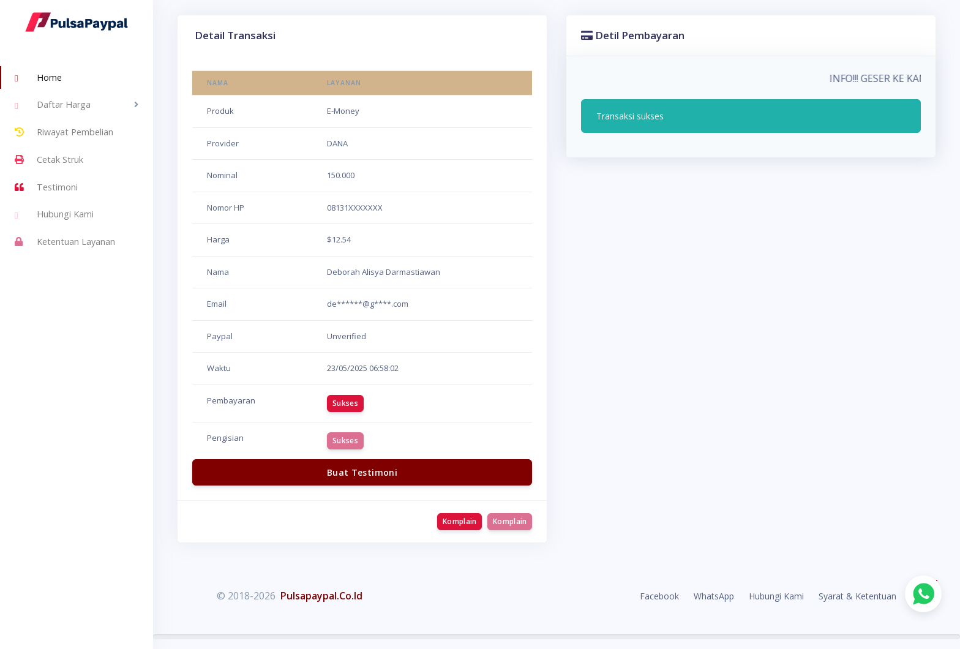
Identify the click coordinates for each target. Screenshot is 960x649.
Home (38, 78)
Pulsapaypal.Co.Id (321, 595)
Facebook (659, 596)
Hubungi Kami (54, 215)
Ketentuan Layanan (65, 241)
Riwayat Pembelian (64, 132)
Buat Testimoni (362, 472)
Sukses (345, 403)
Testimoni (46, 187)
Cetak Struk (49, 159)
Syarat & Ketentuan (857, 596)
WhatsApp (714, 596)
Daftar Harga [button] (53, 106)
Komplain (459, 521)
